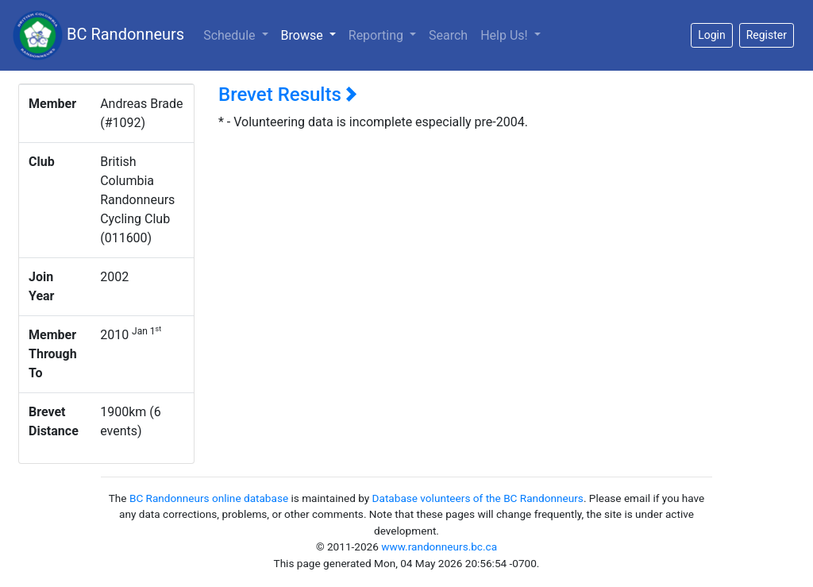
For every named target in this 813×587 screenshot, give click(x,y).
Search (448, 35)
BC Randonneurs (98, 35)
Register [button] (766, 35)
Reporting (377, 35)
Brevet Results (287, 94)
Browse (311, 34)
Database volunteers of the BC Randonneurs (478, 498)
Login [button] (712, 35)
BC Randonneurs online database (208, 498)
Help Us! (505, 35)
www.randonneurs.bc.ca (439, 546)
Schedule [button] (230, 35)
